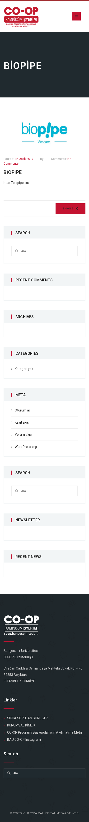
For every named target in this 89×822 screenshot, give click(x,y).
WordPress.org (26, 447)
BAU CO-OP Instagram (24, 739)
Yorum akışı (23, 434)
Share (70, 208)
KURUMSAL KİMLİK (21, 725)
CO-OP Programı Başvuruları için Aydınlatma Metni (45, 732)
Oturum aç (23, 410)
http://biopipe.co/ (16, 183)
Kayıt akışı (22, 422)
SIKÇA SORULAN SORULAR (27, 718)
